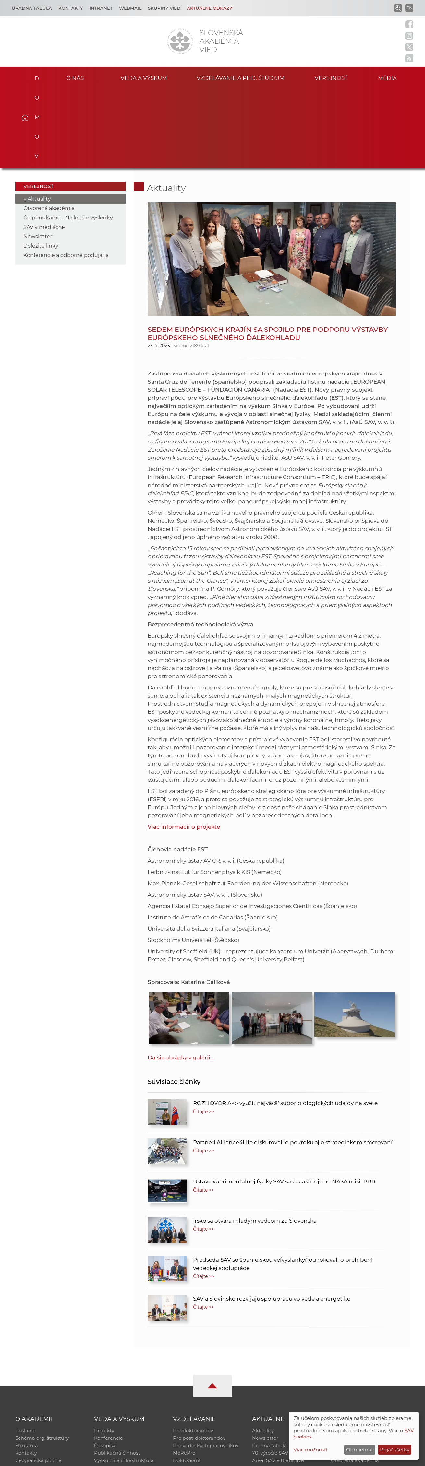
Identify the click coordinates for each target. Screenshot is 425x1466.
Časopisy (104, 1368)
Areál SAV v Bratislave (278, 1385)
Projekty (104, 1351)
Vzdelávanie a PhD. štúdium (240, 77)
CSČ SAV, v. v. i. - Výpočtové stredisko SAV (112, 1458)
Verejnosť (331, 77)
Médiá (393, 77)
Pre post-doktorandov (199, 1359)
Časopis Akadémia (353, 1376)
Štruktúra (26, 1368)
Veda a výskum (144, 77)
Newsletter (37, 156)
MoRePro (184, 1376)
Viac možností (310, 1450)
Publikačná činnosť (117, 1376)
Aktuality (39, 119)
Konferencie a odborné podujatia (66, 175)
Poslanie (25, 1351)
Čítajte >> (203, 1031)
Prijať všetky (394, 1450)
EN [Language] (409, 7)
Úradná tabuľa (269, 1368)
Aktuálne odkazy (209, 8)
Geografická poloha (38, 1385)
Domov (34, 76)
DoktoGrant (187, 1385)
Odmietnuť (359, 1450)
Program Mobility (194, 1393)
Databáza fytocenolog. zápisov (367, 1368)
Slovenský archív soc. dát (360, 1359)
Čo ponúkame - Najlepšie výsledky (68, 137)
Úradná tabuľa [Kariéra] (32, 8)
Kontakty (70, 8)
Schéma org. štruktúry (42, 1359)
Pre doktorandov (193, 1351)
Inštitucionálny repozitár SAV (365, 1351)
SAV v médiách (42, 147)
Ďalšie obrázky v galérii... (181, 977)
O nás (75, 77)
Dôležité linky (40, 165)
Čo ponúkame (269, 1393)
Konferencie (108, 1359)
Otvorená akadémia (49, 128)
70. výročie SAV (270, 1376)
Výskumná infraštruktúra (124, 1385)
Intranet (101, 8)
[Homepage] (180, 41)
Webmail (130, 8)
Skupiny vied (164, 8)
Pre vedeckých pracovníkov (205, 1368)
